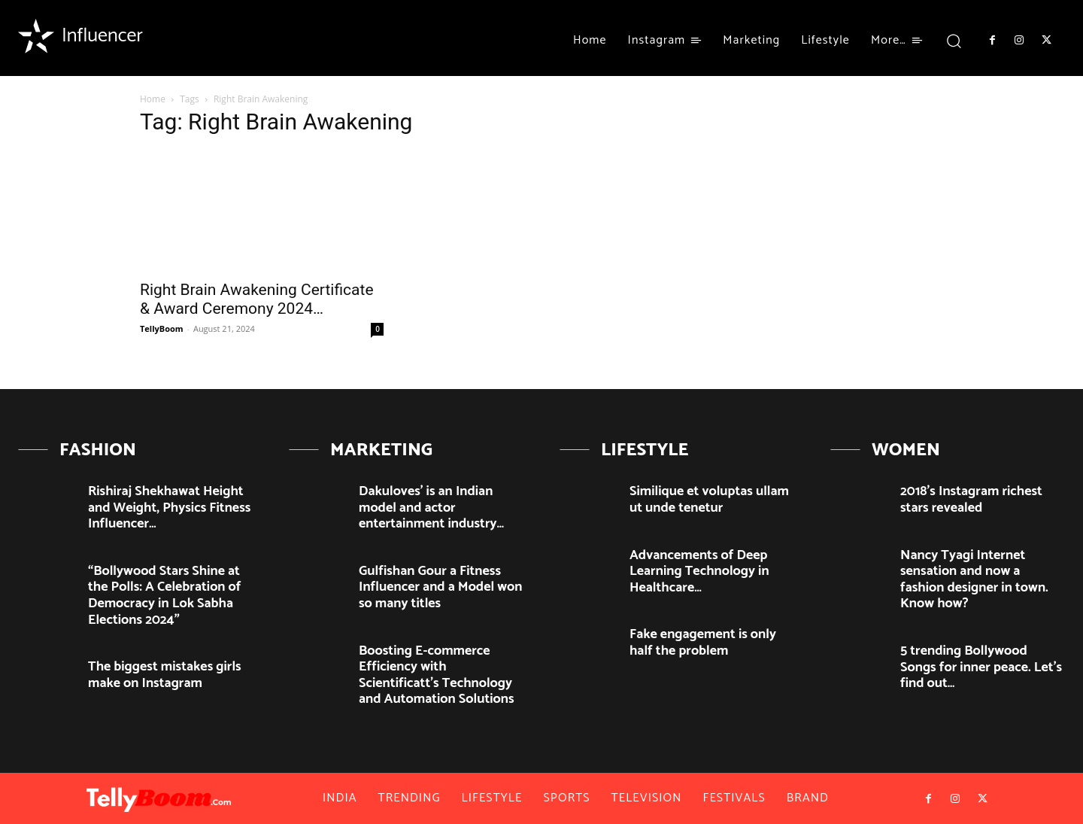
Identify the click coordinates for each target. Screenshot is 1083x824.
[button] (954, 40)
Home (152, 99)
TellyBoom (162, 328)
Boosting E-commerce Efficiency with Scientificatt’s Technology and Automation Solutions (436, 675)
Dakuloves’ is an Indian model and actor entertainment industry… (431, 507)
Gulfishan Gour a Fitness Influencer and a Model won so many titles (440, 587)
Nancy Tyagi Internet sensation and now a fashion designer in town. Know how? (974, 580)
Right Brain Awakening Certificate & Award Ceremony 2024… (257, 299)
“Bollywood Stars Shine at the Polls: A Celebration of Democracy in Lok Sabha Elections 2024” (164, 595)
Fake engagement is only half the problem (702, 642)
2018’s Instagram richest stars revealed (971, 499)
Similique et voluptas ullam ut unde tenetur (709, 499)
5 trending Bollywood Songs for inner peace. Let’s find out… (981, 667)
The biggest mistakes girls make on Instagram (164, 675)
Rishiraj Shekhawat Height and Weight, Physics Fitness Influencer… (169, 507)
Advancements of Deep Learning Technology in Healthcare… (699, 571)
